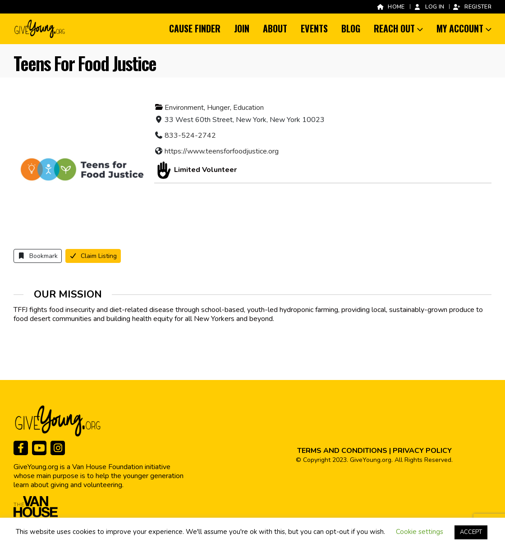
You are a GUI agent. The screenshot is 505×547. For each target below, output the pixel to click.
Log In (429, 6)
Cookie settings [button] (419, 531)
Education (248, 108)
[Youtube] (39, 448)
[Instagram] (57, 448)
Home (390, 6)
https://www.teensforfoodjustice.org (222, 151)
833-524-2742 (190, 135)
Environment (184, 108)
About (275, 28)
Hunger (218, 108)
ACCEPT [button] (471, 532)
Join (241, 28)
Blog (350, 28)
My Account (459, 28)
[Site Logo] (40, 29)
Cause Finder (194, 28)
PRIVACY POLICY (422, 451)
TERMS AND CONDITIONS (342, 451)
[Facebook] (21, 448)
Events (314, 28)
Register (472, 6)
